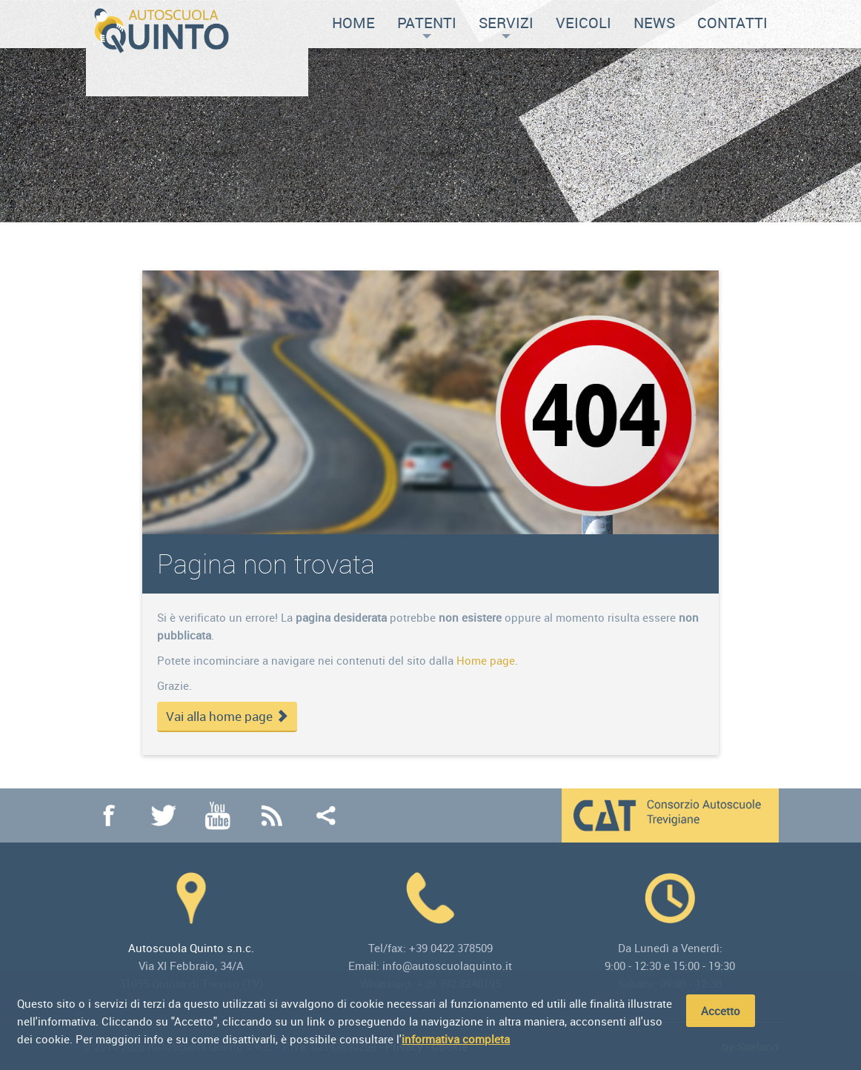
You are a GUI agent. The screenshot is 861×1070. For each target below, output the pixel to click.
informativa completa (456, 1039)
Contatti (732, 23)
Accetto (720, 1011)
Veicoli (583, 23)
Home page (485, 660)
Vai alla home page (227, 716)
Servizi (506, 26)
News (654, 23)
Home (353, 23)
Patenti (426, 26)
